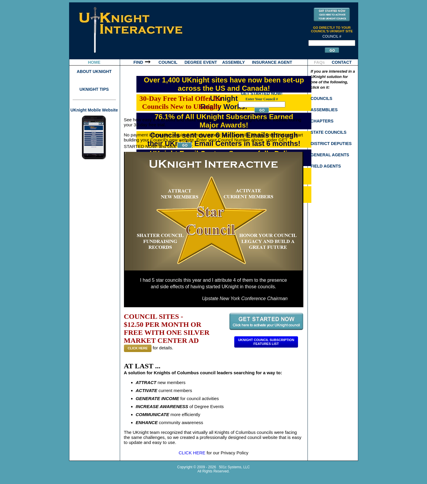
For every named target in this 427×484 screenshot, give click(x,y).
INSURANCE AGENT (272, 62)
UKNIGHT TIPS (94, 89)
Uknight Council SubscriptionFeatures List (266, 342)
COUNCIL (168, 62)
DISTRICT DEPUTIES (331, 143)
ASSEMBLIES (324, 109)
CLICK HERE (138, 348)
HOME (94, 62)
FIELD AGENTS (326, 166)
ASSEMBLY (233, 62)
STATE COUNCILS (329, 132)
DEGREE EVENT (200, 62)
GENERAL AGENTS (330, 154)
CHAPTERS (322, 121)
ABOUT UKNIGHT (94, 71)
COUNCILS (321, 98)
